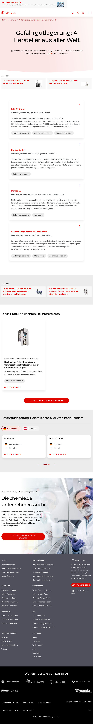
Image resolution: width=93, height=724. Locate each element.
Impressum (6, 710)
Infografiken (6, 641)
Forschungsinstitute (9, 645)
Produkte (36, 641)
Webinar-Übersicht (9, 623)
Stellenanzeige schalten (42, 623)
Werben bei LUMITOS (10, 702)
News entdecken (8, 564)
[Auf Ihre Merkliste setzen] (80, 104)
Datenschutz (28, 710)
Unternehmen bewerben (42, 576)
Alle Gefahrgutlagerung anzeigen (46, 400)
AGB (16, 710)
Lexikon (4, 637)
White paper (37, 645)
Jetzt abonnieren (81, 585)
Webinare (36, 653)
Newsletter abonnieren (11, 568)
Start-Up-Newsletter (10, 572)
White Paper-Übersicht (41, 605)
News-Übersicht (8, 576)
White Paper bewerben (41, 602)
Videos (4, 649)
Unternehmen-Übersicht (42, 580)
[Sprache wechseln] (82, 13)
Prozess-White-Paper (41, 598)
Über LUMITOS (29, 702)
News (34, 637)
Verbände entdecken (40, 572)
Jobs (34, 649)
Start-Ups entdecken (41, 568)
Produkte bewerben (9, 602)
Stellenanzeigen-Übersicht (43, 627)
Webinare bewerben (9, 619)
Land (49, 53)
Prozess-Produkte (8, 598)
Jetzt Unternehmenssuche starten (23, 536)
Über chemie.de (44, 702)
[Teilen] (77, 13)
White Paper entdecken (42, 590)
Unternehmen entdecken (42, 564)
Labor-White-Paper (40, 594)
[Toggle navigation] (90, 13)
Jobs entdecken (38, 615)
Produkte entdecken (9, 590)
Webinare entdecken (9, 615)
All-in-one (36, 656)
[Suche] (72, 13)
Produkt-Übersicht (9, 605)
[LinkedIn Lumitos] (90, 710)
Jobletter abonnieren (41, 619)
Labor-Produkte (8, 594)
